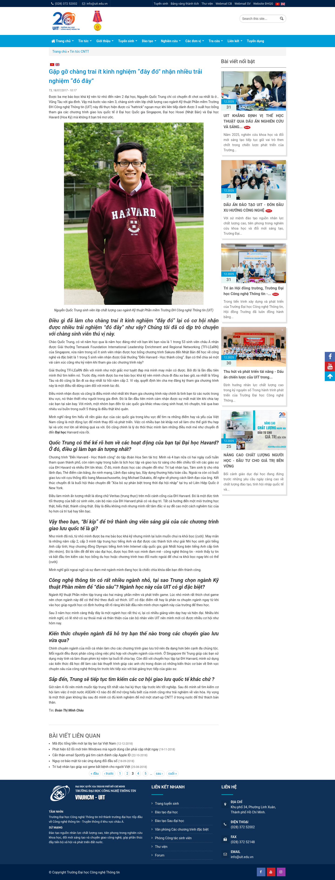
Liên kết (235, 41)
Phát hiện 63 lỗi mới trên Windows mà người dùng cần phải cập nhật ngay (105, 749)
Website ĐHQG (263, 3)
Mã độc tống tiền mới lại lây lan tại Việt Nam (84, 743)
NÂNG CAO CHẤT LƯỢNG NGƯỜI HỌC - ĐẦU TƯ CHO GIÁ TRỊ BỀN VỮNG (254, 460)
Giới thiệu (105, 41)
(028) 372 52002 (66, 3)
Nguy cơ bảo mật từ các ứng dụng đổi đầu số (84, 761)
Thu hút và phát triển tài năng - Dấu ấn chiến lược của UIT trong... (254, 374)
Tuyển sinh (161, 3)
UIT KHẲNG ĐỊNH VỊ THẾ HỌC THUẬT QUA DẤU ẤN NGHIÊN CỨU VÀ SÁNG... (254, 121)
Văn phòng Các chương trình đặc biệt (181, 829)
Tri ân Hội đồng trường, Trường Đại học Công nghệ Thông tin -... (254, 291)
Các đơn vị (194, 41)
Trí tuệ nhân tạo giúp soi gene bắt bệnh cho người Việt (91, 767)
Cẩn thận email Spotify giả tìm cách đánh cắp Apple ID (91, 755)
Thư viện (207, 3)
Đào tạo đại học (166, 812)
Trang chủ (62, 41)
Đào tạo (149, 41)
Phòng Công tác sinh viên (173, 838)
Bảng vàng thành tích (185, 3)
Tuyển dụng (255, 41)
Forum (159, 855)
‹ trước (109, 773)
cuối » (172, 773)
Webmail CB (224, 3)
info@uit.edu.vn (97, 3)
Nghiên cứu (171, 41)
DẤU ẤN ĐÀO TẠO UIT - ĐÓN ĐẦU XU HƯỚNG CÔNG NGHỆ (254, 208)
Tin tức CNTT (79, 51)
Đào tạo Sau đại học (169, 821)
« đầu (95, 773)
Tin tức (85, 41)
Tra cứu (216, 41)
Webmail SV (242, 3)
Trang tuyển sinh (167, 803)
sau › (159, 773)
